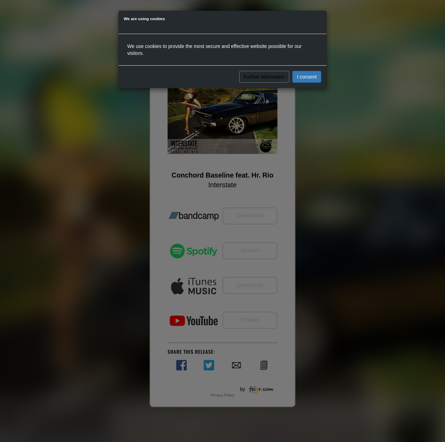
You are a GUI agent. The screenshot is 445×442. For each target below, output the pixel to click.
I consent (307, 77)
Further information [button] (264, 77)
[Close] (319, 24)
